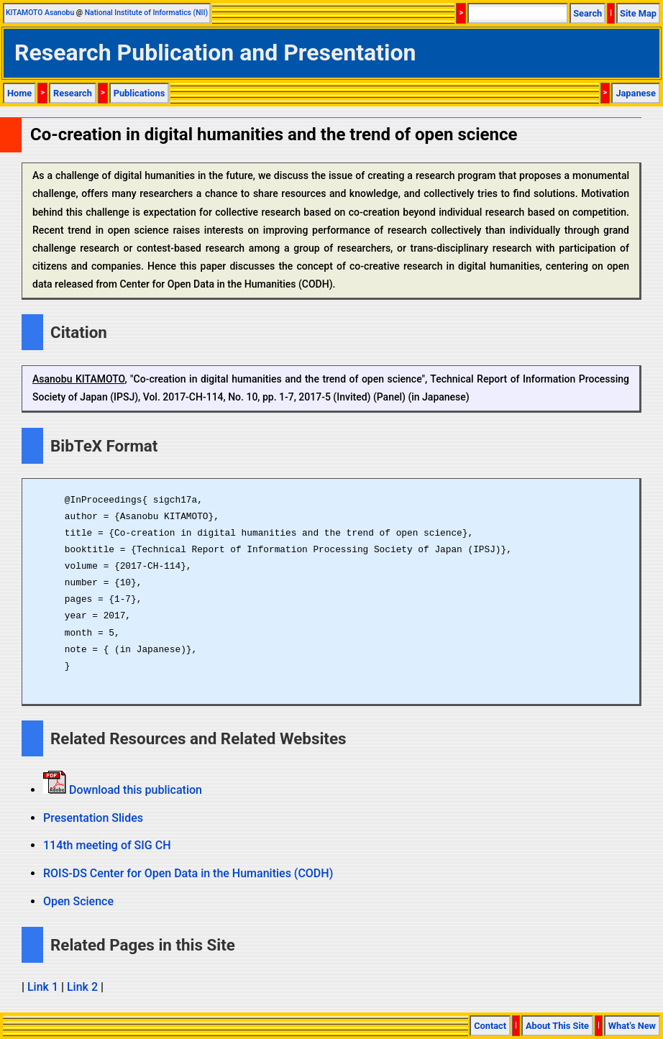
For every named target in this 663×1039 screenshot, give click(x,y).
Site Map (638, 13)
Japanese (636, 93)
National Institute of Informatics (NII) (146, 12)
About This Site (557, 1025)
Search (587, 13)
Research (72, 93)
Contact (490, 1025)
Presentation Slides (93, 818)
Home (19, 93)
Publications (139, 93)
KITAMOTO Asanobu (40, 12)
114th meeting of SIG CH (107, 845)
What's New (632, 1025)
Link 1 (42, 987)
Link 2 (82, 987)
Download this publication (134, 790)
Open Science (78, 901)
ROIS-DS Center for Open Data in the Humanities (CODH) (188, 873)
